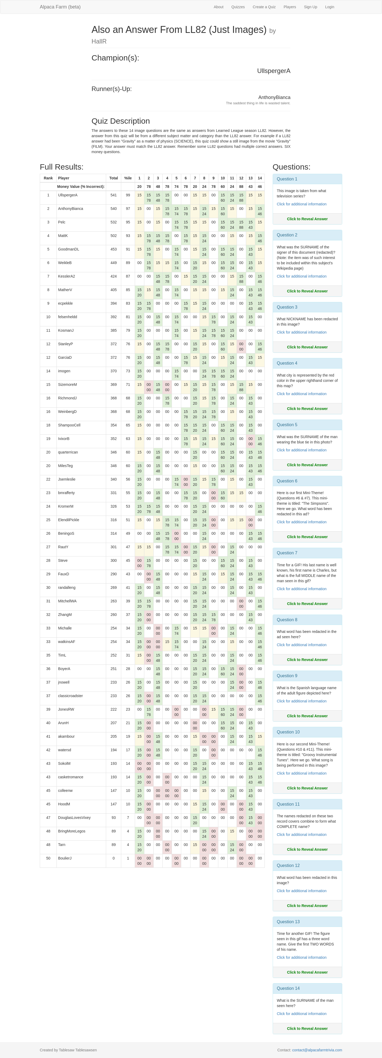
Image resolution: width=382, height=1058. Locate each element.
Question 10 (288, 732)
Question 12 (288, 865)
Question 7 (287, 553)
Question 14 (288, 988)
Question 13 (288, 921)
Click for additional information (302, 204)
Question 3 (287, 307)
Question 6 (287, 481)
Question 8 (287, 619)
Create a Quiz (264, 7)
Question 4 (287, 363)
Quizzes (238, 7)
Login (329, 7)
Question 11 (288, 804)
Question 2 (287, 235)
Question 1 (287, 179)
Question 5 (287, 424)
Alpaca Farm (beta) (60, 7)
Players (290, 7)
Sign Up (310, 7)
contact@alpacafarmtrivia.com (317, 1050)
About (219, 7)
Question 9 (287, 675)
